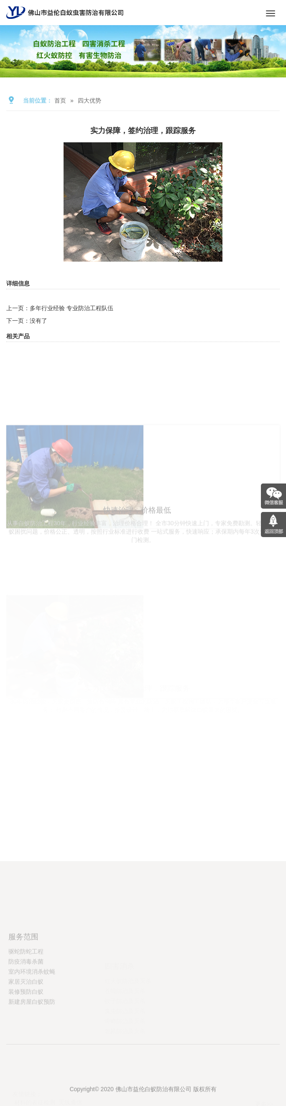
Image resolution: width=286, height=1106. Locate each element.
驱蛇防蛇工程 (25, 978)
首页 (60, 100)
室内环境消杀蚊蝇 (31, 998)
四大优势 (89, 100)
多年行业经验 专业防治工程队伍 (71, 308)
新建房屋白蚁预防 (31, 1028)
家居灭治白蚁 (25, 1008)
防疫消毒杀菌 (25, 988)
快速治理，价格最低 (137, 550)
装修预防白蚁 (25, 1018)
